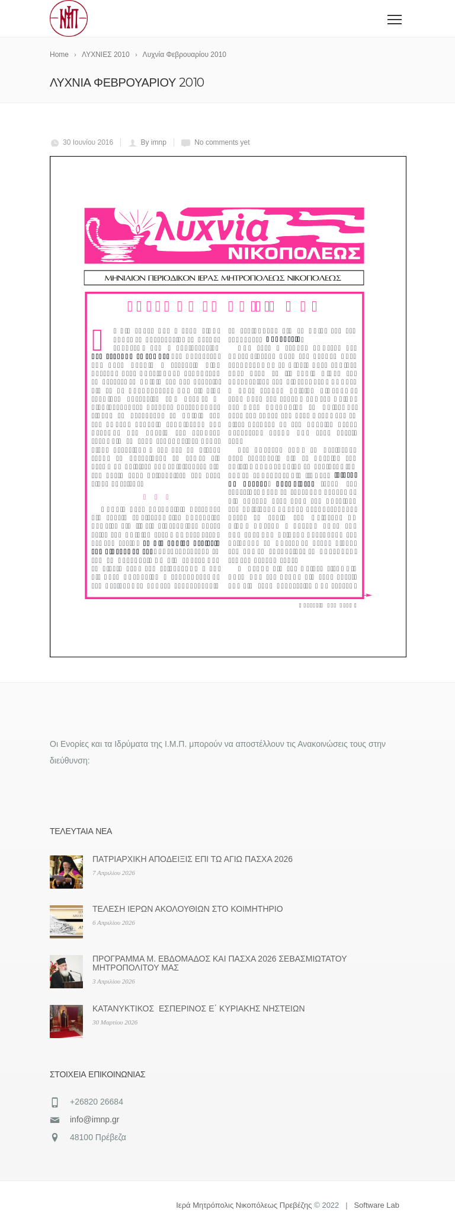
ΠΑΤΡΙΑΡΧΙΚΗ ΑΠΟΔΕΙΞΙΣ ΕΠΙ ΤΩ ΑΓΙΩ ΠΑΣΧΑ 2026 (192, 859)
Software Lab (376, 1205)
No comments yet (221, 142)
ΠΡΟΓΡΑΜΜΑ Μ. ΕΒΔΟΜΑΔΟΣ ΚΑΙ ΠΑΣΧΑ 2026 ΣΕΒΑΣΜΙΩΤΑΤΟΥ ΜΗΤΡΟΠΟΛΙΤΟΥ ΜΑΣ (219, 963)
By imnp (153, 142)
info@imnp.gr (94, 1119)
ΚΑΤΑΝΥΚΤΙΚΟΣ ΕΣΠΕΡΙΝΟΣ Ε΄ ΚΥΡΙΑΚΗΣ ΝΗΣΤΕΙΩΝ (198, 1008)
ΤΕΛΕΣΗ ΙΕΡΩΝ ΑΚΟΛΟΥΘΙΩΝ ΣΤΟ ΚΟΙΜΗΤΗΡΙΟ (187, 909)
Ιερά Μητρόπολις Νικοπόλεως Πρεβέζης (244, 1205)
